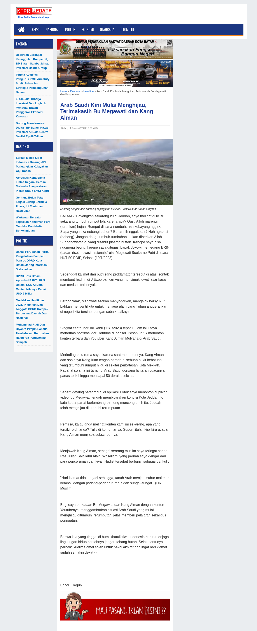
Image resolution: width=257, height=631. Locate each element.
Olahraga (107, 29)
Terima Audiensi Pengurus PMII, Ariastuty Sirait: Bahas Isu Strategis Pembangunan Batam (32, 83)
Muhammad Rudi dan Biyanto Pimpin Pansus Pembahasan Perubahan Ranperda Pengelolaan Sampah (32, 333)
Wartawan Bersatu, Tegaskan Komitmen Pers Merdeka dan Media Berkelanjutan (33, 224)
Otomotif (128, 29)
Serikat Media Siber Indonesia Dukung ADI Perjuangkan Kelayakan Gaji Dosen (32, 164)
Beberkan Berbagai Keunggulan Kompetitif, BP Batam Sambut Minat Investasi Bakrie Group (32, 61)
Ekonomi (88, 29)
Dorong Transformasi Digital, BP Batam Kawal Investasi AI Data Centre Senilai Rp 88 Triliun (32, 130)
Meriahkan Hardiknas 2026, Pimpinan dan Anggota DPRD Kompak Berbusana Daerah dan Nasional (32, 309)
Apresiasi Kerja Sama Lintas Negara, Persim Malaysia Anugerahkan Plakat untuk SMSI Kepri (32, 184)
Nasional (52, 29)
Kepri (36, 29)
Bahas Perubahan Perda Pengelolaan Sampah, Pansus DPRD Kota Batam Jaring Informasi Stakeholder (32, 260)
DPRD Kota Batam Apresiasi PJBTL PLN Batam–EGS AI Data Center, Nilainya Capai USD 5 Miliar (31, 284)
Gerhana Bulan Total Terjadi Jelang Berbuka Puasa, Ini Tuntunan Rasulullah (31, 204)
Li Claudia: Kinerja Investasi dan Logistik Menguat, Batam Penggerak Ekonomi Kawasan (31, 107)
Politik (70, 29)
